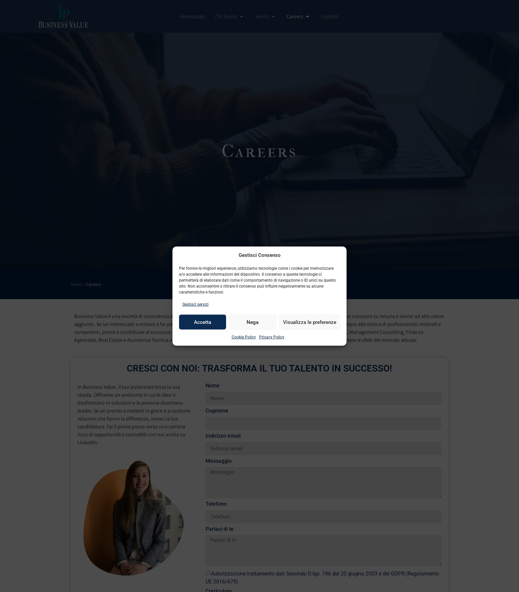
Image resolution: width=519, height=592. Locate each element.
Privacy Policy (271, 337)
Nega (253, 322)
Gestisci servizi (195, 304)
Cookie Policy (244, 337)
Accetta (202, 322)
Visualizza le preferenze (309, 322)
